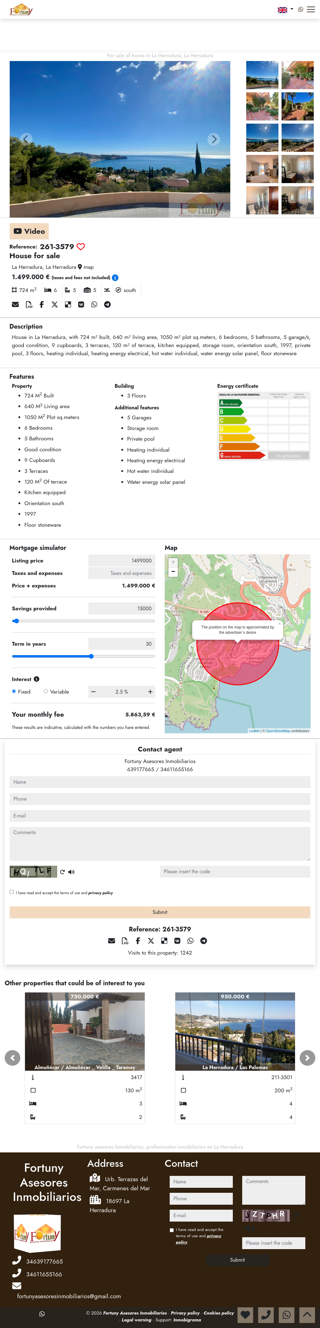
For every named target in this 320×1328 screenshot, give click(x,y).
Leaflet (254, 731)
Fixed (24, 692)
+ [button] (173, 562)
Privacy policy (186, 1313)
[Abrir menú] (311, 9)
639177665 (140, 769)
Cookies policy (219, 1313)
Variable (59, 692)
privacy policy (100, 893)
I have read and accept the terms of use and (64, 893)
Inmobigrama (187, 1319)
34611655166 (176, 769)
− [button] (173, 572)
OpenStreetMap (278, 731)
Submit (160, 912)
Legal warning (137, 1319)
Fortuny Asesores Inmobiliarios (135, 1313)
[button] (12, 1058)
